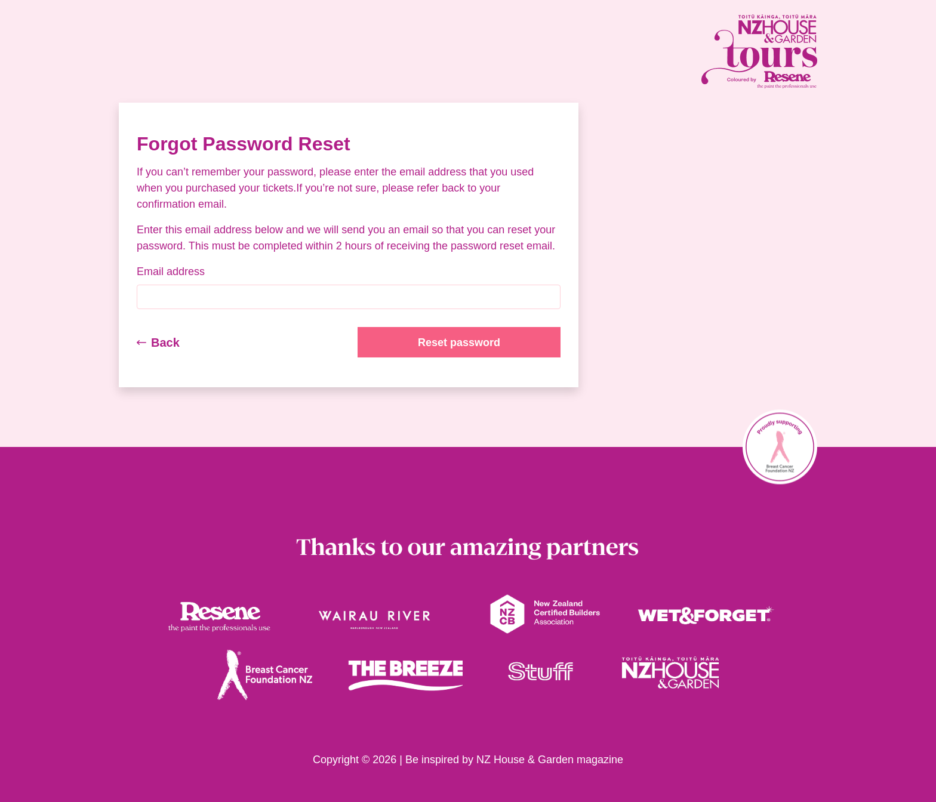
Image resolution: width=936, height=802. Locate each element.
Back (158, 342)
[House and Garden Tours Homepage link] (706, 51)
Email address (171, 271)
